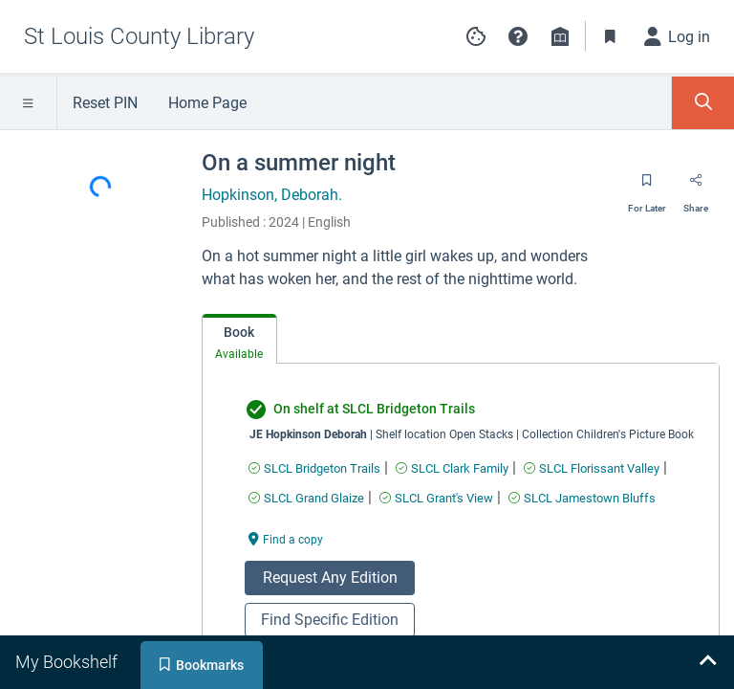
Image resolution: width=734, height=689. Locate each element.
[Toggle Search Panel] (703, 103)
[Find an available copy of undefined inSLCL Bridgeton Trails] (314, 468)
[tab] (239, 339)
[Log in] (678, 36)
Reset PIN (105, 103)
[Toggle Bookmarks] (611, 36)
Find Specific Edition (330, 620)
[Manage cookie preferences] (476, 36)
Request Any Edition (330, 577)
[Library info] (560, 36)
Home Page (207, 103)
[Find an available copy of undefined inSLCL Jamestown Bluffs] (582, 498)
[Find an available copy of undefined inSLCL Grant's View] (436, 498)
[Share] (696, 186)
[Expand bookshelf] (707, 662)
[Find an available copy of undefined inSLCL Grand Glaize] (306, 498)
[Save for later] (647, 186)
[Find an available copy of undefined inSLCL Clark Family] (452, 468)
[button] (518, 36)
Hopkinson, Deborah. (272, 195)
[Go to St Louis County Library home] (139, 36)
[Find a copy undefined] (286, 538)
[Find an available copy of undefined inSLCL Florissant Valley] (591, 468)
